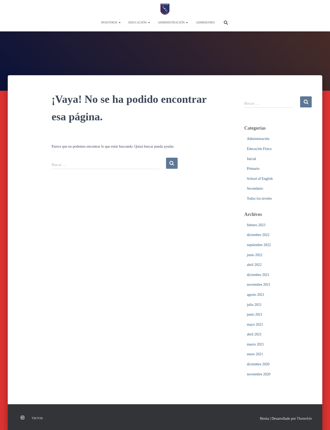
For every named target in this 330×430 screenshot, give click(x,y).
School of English (260, 179)
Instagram (22, 418)
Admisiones (205, 22)
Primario (253, 169)
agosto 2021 (256, 295)
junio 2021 (254, 314)
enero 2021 (255, 354)
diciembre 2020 (258, 364)
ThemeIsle (304, 418)
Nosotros (111, 22)
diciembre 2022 (258, 235)
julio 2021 (254, 305)
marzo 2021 (255, 344)
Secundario (255, 188)
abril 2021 (254, 334)
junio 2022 (254, 255)
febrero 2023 (256, 225)
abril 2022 (254, 265)
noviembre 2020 (258, 374)
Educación (139, 22)
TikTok (37, 418)
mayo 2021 (255, 324)
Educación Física (259, 149)
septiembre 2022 (259, 245)
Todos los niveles (259, 198)
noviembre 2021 (258, 284)
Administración (173, 22)
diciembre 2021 (258, 275)
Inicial (251, 159)
